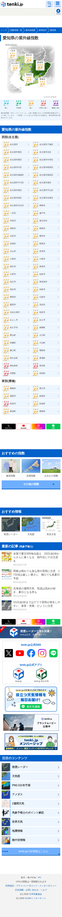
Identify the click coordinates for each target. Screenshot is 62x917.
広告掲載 (19, 890)
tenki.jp (12, 4)
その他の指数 (31, 484)
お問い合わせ (32, 890)
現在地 (58, 14)
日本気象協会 (35, 894)
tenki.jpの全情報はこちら (33, 851)
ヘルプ (44, 890)
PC (39, 877)
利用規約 (9, 885)
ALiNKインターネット (35, 898)
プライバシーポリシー (27, 885)
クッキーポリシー (48, 885)
